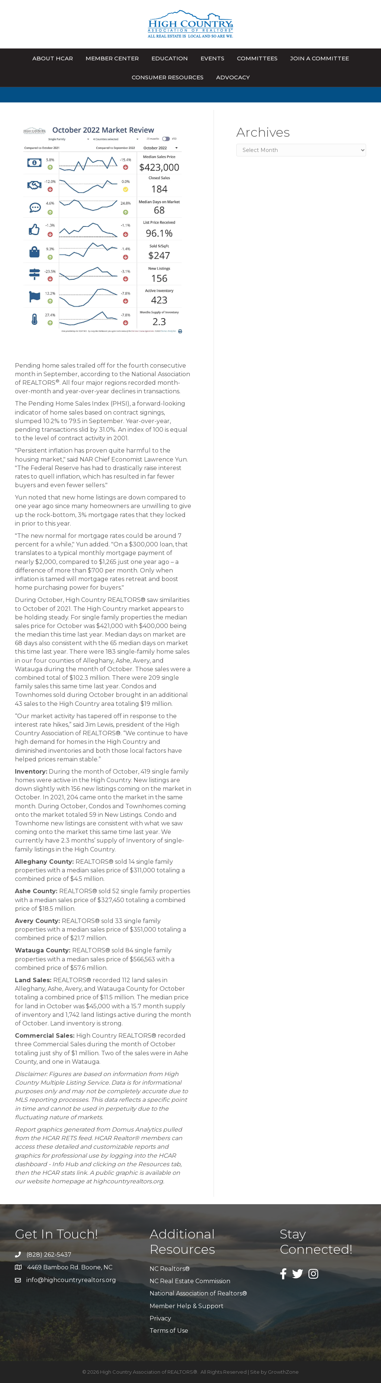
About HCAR (52, 58)
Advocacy (233, 77)
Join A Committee (319, 58)
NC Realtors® (170, 1268)
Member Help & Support (187, 1306)
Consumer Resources (168, 77)
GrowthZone (283, 1372)
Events (212, 58)
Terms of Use (169, 1330)
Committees (257, 58)
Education (169, 58)
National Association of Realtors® (198, 1293)
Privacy (160, 1318)
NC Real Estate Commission (190, 1281)
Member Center (112, 58)
